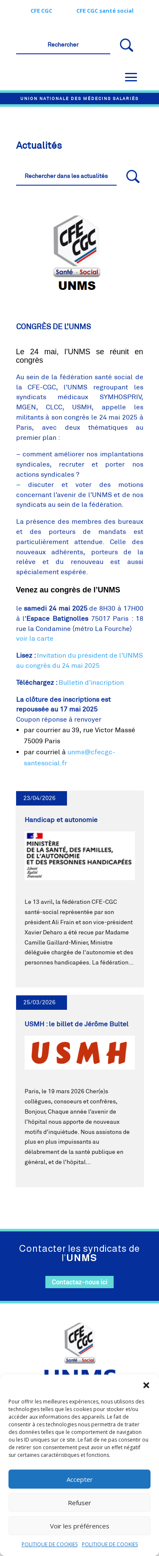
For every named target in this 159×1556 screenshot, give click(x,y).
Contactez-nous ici (79, 1282)
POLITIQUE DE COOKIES (50, 1544)
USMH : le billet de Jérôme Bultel (76, 1024)
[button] (146, 1385)
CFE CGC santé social (105, 10)
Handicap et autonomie (61, 820)
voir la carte (34, 638)
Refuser (79, 1502)
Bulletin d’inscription (91, 682)
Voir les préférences (79, 1526)
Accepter (80, 1479)
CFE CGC (41, 10)
